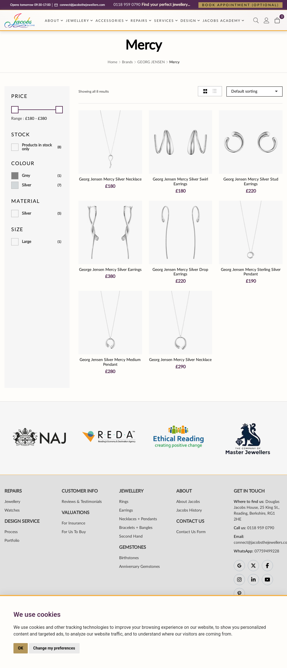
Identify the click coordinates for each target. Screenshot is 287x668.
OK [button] (20, 648)
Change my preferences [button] (54, 648)
